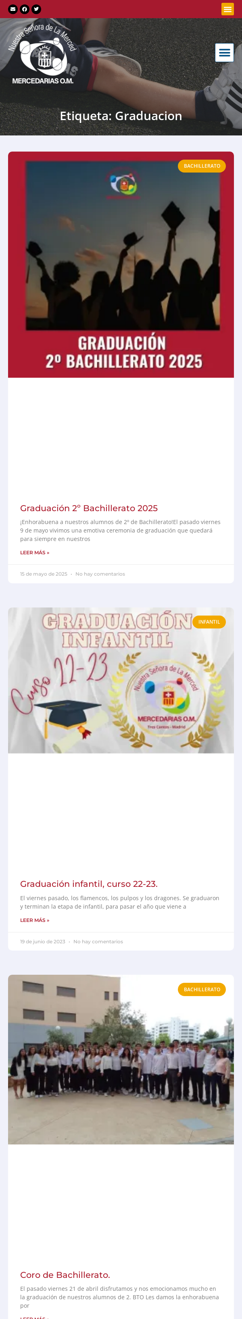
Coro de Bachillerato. (65, 1275)
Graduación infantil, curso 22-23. (89, 884)
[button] (227, 9)
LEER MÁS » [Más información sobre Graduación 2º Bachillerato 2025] (34, 552)
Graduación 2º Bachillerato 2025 (89, 508)
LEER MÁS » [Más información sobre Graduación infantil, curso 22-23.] (34, 920)
